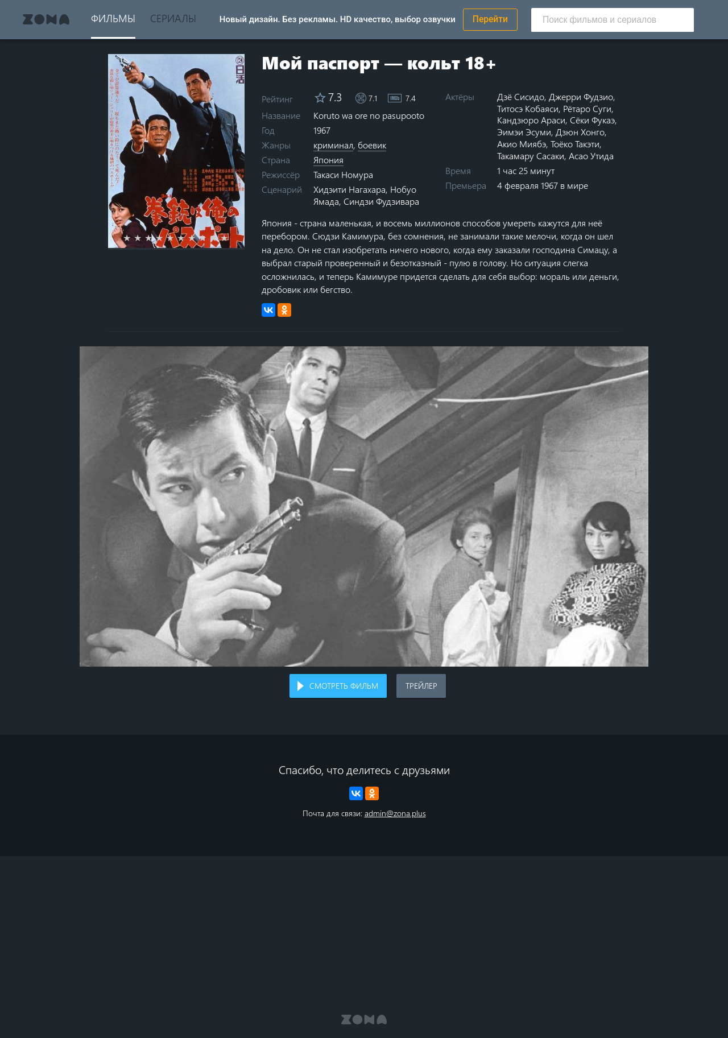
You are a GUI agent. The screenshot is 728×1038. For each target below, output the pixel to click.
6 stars (187, 238)
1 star (133, 238)
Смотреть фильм (343, 685)
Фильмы (113, 18)
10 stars (230, 238)
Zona (46, 19)
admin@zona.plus (395, 813)
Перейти (490, 19)
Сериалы (173, 18)
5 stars (176, 238)
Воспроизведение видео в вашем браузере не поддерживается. (364, 506)
